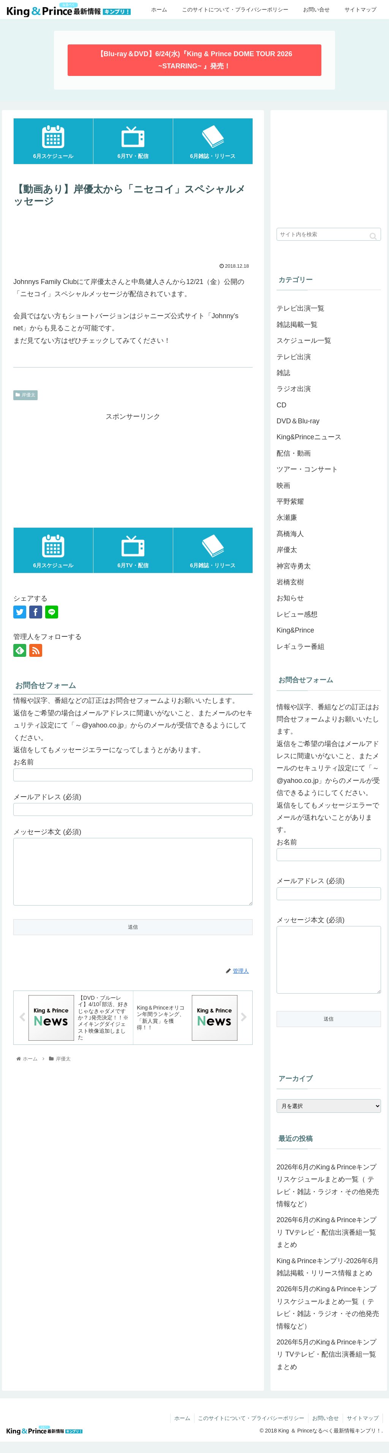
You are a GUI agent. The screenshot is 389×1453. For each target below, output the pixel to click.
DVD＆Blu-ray (298, 421)
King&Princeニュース (309, 437)
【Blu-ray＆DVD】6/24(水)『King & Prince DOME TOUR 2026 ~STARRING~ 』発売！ (195, 60)
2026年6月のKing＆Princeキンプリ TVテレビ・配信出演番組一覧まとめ (326, 1243)
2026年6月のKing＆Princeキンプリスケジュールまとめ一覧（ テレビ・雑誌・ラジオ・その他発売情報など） (328, 1197)
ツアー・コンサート (307, 469)
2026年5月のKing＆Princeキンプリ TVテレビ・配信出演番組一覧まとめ (326, 1366)
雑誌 (283, 373)
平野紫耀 (290, 501)
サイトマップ (363, 1429)
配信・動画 (294, 453)
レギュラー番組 (300, 646)
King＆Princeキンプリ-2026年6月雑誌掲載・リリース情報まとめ (328, 1278)
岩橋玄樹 (290, 582)
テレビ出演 (294, 357)
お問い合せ (325, 1429)
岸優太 (25, 395)
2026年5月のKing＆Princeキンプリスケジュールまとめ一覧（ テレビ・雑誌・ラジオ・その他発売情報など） (328, 1319)
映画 (283, 485)
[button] (373, 236)
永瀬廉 (287, 517)
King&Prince (295, 630)
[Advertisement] (133, 234)
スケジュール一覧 (304, 340)
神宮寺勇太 (294, 566)
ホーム (182, 1429)
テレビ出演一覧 (300, 308)
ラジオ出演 (294, 389)
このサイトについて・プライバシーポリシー (251, 1429)
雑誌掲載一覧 (297, 324)
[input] (329, 234)
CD (281, 405)
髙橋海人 (290, 534)
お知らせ (290, 598)
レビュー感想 (297, 614)
